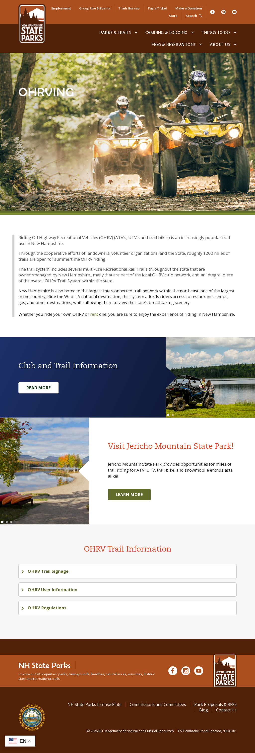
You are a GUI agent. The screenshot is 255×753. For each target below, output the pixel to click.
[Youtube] (234, 12)
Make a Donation (188, 8)
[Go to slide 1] (168, 415)
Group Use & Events (94, 8)
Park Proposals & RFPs (215, 704)
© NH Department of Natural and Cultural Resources (162, 731)
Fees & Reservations (173, 44)
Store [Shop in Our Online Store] (173, 15)
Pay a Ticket (157, 8)
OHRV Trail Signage (47, 571)
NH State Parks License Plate (94, 704)
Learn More (129, 494)
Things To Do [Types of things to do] (216, 32)
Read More (38, 387)
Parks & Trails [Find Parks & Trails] (115, 32)
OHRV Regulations (46, 608)
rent (94, 314)
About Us (220, 44)
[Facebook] (212, 12)
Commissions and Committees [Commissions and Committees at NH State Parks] (158, 704)
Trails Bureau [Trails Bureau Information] (129, 8)
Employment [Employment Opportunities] (61, 8)
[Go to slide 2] (173, 415)
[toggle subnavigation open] (135, 32)
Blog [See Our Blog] (203, 710)
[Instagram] (223, 12)
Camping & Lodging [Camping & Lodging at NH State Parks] (166, 32)
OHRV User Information (52, 589)
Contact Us (226, 710)
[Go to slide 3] (11, 522)
